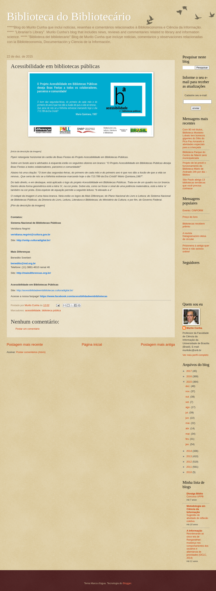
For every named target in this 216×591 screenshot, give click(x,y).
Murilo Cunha (194, 328)
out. (187, 396)
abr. (187, 428)
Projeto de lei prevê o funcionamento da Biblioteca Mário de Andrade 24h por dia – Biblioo (195, 168)
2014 (189, 451)
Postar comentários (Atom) (30, 352)
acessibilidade (33, 310)
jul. (187, 412)
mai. (188, 423)
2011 (189, 466)
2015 (189, 381)
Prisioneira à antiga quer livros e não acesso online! (196, 248)
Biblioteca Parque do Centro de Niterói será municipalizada (195, 155)
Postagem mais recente (25, 344)
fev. (187, 438)
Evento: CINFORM (193, 210)
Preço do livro (190, 216)
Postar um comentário (27, 328)
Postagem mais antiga (158, 344)
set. (187, 402)
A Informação (194, 530)
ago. (188, 407)
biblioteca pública (51, 310)
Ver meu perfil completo (195, 355)
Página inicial (92, 344)
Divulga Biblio (195, 493)
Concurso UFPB (195, 496)
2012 (189, 461)
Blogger (127, 583)
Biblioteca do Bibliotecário (69, 16)
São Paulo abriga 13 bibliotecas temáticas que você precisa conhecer (194, 184)
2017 (189, 371)
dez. (188, 386)
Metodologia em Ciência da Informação (196, 509)
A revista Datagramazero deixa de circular (194, 236)
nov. (188, 391)
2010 (189, 472)
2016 (189, 376)
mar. (188, 433)
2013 (189, 456)
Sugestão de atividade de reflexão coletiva (197, 518)
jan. (187, 444)
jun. (187, 417)
